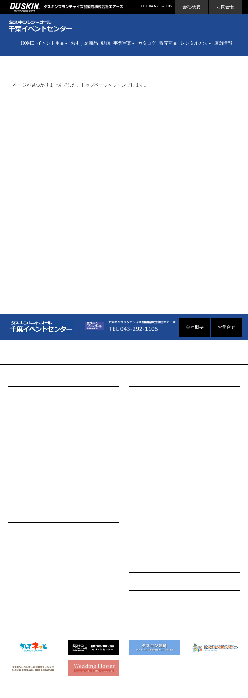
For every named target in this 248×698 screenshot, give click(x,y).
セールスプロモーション (36, 497)
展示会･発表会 (147, 434)
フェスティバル (148, 455)
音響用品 (21, 445)
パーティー (144, 424)
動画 (105, 43)
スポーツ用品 (25, 476)
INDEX (19, 393)
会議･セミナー (147, 403)
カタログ (147, 43)
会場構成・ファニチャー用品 (41, 403)
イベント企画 (25, 540)
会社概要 (191, 7)
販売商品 (168, 43)
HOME (27, 43)
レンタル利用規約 (30, 591)
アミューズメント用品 (34, 434)
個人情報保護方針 (30, 581)
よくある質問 (25, 550)
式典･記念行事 (147, 445)
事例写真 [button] (124, 43)
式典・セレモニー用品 (34, 414)
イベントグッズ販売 (149, 599)
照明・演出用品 (27, 486)
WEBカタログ (143, 508)
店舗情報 (223, 43)
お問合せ (225, 7)
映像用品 (21, 466)
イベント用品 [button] (52, 43)
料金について (25, 560)
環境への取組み (27, 571)
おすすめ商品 (84, 43)
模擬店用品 (23, 424)
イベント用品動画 (147, 490)
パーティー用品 (27, 455)
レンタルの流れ (27, 529)
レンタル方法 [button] (196, 43)
